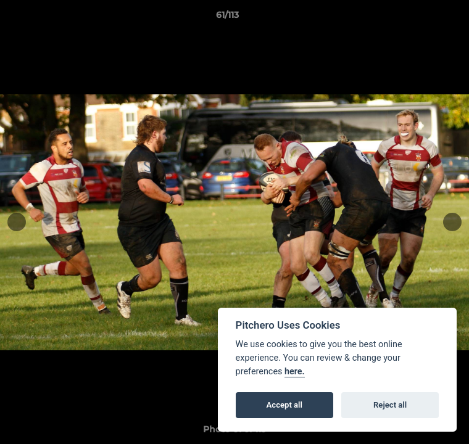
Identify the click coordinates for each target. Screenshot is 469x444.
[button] (424, 17)
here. (294, 371)
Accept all (284, 404)
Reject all (390, 404)
